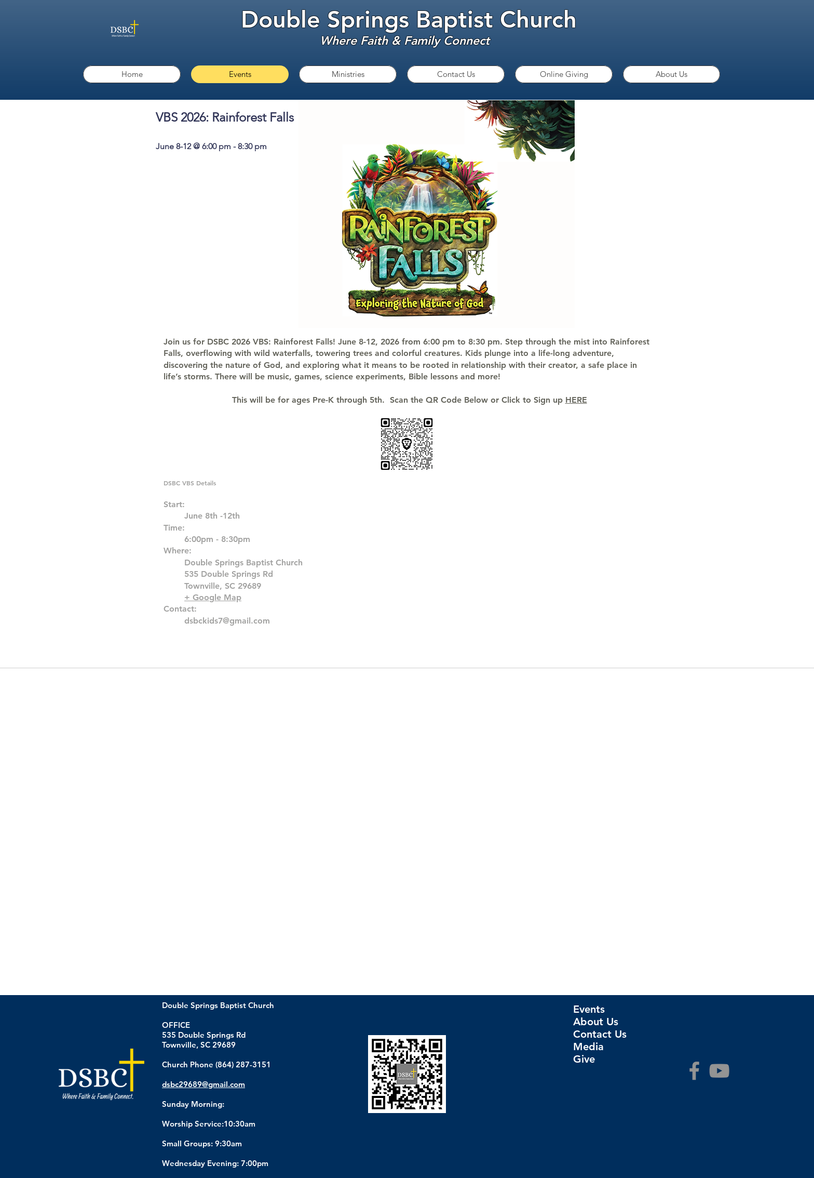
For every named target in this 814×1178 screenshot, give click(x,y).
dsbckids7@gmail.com (227, 621)
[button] (348, 74)
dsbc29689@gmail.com (203, 1084)
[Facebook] (694, 1070)
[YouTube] (719, 1070)
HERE (576, 400)
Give (584, 1059)
